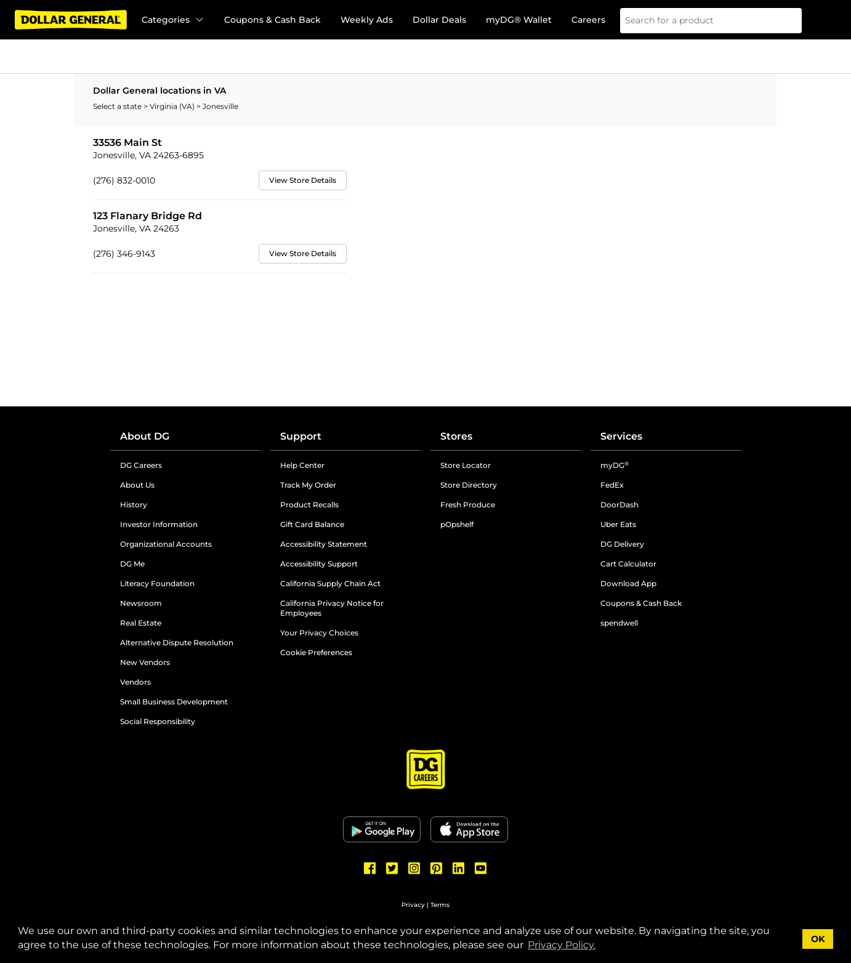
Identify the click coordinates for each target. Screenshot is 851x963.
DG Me (132, 563)
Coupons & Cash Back (272, 19)
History (133, 504)
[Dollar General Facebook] (370, 868)
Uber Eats (618, 524)
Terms (440, 905)
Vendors (135, 682)
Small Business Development (174, 701)
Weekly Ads (367, 19)
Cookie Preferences (316, 652)
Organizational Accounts (166, 544)
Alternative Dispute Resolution (176, 642)
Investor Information (159, 524)
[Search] (784, 20)
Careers (588, 19)
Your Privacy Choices (319, 632)
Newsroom (141, 603)
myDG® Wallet (519, 19)
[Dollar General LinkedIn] (459, 868)
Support (300, 436)
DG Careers (141, 465)
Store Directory (468, 485)
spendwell (619, 622)
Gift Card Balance (312, 524)
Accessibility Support (319, 563)
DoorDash (619, 504)
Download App (628, 583)
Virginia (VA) (173, 106)
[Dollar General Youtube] (481, 868)
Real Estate (140, 622)
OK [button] (818, 939)
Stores (456, 436)
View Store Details (302, 180)
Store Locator (465, 465)
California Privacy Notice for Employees (332, 608)
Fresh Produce (467, 504)
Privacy (413, 905)
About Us (137, 485)
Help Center (302, 465)
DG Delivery (622, 544)
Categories (173, 19)
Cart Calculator (628, 563)
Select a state (118, 106)
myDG (614, 465)
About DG (144, 436)
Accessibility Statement (323, 544)
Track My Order (308, 485)
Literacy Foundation (157, 583)
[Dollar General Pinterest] (436, 868)
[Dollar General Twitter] (392, 868)
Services (621, 436)
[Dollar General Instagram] (414, 868)
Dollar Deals (439, 19)
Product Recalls (309, 504)
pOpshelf (457, 524)
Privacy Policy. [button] (561, 945)
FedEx (612, 485)
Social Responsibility (157, 721)
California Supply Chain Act (330, 583)
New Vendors (145, 662)
